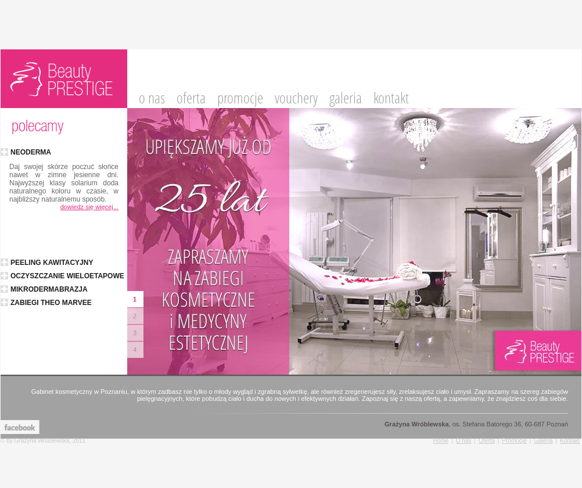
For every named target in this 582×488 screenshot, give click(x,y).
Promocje (514, 440)
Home (440, 440)
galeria (345, 98)
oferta (191, 98)
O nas (464, 440)
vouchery (296, 98)
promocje (240, 98)
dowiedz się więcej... (89, 206)
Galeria (543, 440)
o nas (152, 98)
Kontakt (570, 440)
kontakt (391, 98)
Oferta (487, 440)
